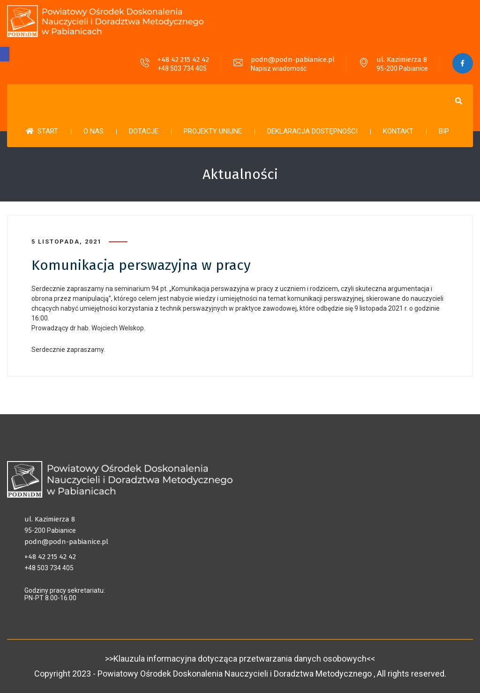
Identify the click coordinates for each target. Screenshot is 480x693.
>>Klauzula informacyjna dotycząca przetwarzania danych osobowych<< (240, 658)
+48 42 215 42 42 (183, 59)
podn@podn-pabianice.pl (292, 59)
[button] (4, 54)
